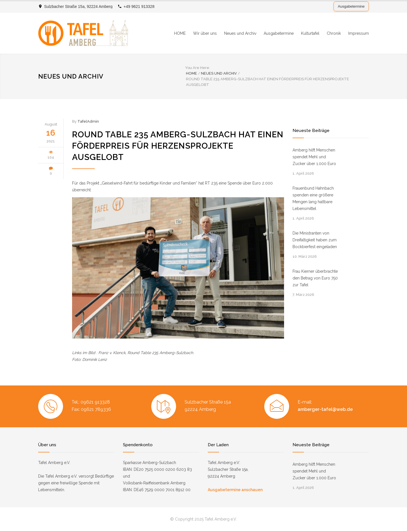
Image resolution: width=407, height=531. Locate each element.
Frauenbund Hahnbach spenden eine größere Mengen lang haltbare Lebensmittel (313, 198)
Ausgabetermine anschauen (235, 489)
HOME (180, 33)
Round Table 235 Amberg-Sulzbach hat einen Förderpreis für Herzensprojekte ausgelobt (177, 146)
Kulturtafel (310, 33)
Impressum (358, 33)
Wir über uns (205, 33)
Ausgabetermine (351, 6)
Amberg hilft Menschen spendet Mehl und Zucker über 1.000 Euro (314, 157)
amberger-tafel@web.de (325, 409)
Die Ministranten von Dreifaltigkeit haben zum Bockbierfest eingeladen (315, 240)
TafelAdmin (88, 121)
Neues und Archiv (240, 33)
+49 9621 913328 (139, 6)
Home (191, 73)
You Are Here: (197, 68)
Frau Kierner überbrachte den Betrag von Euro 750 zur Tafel (315, 278)
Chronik (334, 33)
